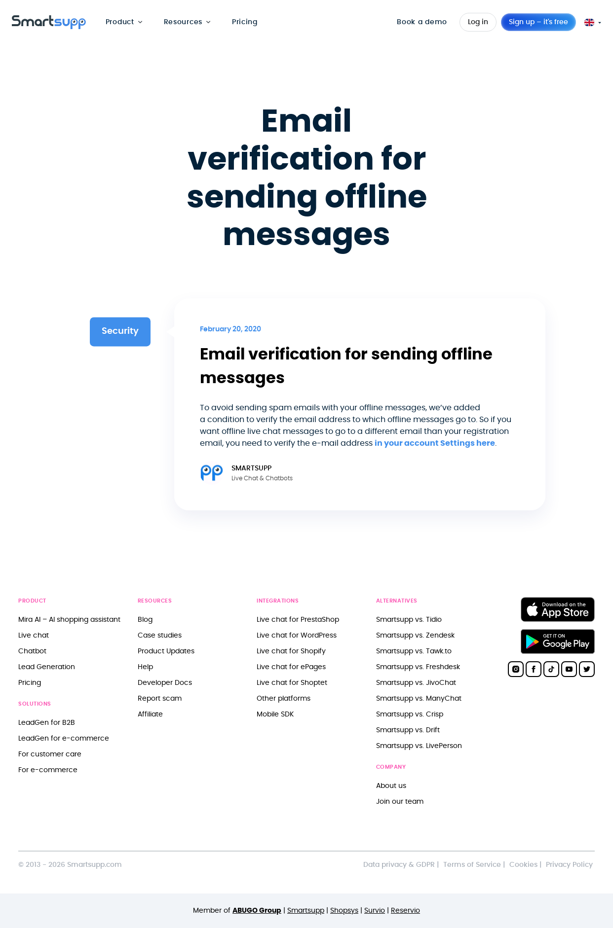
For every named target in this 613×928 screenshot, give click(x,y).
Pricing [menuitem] (245, 22)
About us (391, 785)
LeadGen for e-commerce (63, 738)
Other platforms (283, 698)
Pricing (29, 682)
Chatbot (32, 651)
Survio (374, 910)
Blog (145, 619)
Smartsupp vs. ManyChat (418, 698)
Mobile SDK (275, 714)
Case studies (160, 635)
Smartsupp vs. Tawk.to (414, 651)
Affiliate (150, 714)
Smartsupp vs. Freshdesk (418, 667)
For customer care (49, 754)
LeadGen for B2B (46, 722)
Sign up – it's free (538, 22)
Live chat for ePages (291, 667)
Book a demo (422, 22)
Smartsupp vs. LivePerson (419, 746)
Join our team (399, 801)
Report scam (160, 698)
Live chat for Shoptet (292, 682)
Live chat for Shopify (291, 651)
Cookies (523, 864)
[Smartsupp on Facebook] (533, 669)
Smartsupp (305, 910)
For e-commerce (47, 770)
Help (145, 667)
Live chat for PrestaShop (298, 619)
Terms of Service (472, 864)
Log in (478, 22)
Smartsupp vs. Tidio (409, 619)
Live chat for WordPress (297, 635)
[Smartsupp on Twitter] (587, 669)
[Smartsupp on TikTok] (551, 669)
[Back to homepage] (49, 27)
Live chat (33, 635)
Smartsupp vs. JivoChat (416, 682)
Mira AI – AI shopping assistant (69, 619)
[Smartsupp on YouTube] (569, 669)
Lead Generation (46, 667)
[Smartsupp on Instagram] (516, 669)
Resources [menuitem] (183, 22)
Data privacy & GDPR (399, 864)
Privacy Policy (569, 864)
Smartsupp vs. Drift (408, 730)
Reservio (405, 910)
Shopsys (344, 910)
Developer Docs (165, 682)
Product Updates (166, 651)
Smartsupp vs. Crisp (409, 714)
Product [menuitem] (120, 22)
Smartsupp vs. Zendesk (415, 635)
